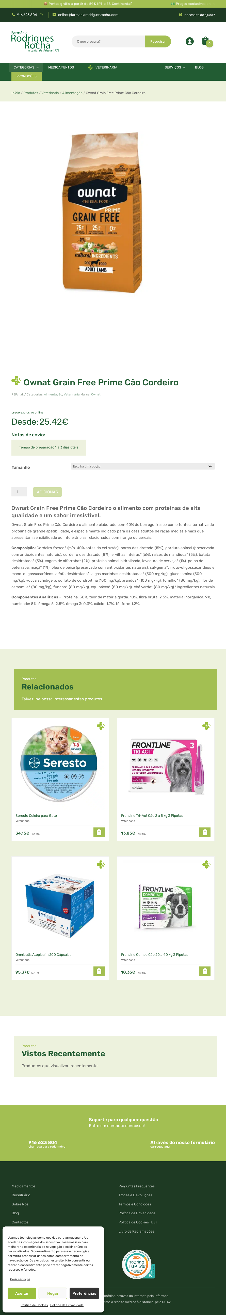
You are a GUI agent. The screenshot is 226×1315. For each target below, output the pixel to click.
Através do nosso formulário (182, 1142)
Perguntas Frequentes (137, 1186)
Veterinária (106, 67)
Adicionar (47, 492)
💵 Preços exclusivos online (200, 4)
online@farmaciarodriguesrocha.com (88, 15)
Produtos (30, 93)
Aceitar (22, 1293)
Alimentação (72, 93)
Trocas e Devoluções (135, 1195)
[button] (99, 832)
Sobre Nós (20, 1204)
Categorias (24, 67)
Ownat (96, 394)
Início (15, 93)
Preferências (84, 1293)
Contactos (20, 1222)
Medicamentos (61, 67)
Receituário (21, 1195)
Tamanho (21, 467)
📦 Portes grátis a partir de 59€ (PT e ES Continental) (94, 4)
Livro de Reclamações (136, 1231)
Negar (52, 1293)
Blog (199, 67)
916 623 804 (27, 15)
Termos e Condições (135, 1204)
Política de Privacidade (67, 1305)
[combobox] (109, 43)
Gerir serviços (20, 1279)
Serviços (173, 67)
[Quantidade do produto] (19, 491)
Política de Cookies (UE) (138, 1222)
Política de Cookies (34, 1305)
